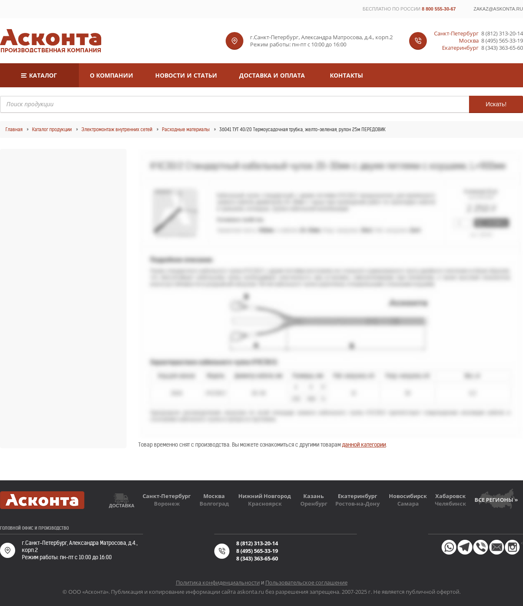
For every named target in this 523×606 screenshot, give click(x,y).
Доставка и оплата (272, 75)
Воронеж (167, 503)
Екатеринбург (357, 496)
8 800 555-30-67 (439, 8)
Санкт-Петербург (167, 496)
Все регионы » (496, 500)
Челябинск (450, 503)
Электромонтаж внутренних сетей (116, 129)
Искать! (496, 104)
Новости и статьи (186, 75)
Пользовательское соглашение (306, 582)
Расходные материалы (186, 129)
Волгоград (214, 503)
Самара (408, 503)
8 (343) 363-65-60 (502, 47)
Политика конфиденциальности (218, 582)
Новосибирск (408, 496)
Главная (13, 129)
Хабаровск (450, 496)
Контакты (346, 75)
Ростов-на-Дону (357, 503)
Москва (214, 496)
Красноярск (265, 503)
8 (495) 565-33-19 (502, 40)
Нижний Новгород (264, 496)
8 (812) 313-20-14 (502, 33)
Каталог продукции (52, 129)
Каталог (43, 75)
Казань (313, 496)
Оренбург (313, 503)
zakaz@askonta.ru (498, 8)
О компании (111, 75)
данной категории (364, 444)
